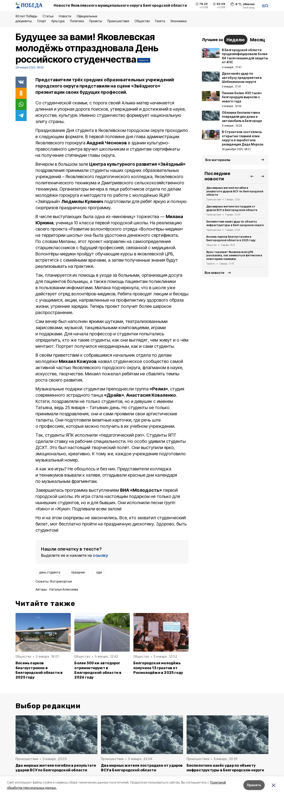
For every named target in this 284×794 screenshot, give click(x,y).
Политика (77, 21)
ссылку (100, 555)
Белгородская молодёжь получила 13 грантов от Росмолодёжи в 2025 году (158, 668)
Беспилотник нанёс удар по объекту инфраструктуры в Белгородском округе (235, 223)
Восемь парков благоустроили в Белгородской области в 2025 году (39, 670)
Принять (254, 785)
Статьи (48, 16)
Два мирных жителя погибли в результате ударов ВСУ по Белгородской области (234, 191)
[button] (251, 176)
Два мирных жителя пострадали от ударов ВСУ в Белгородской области (231, 208)
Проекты (95, 21)
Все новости (214, 273)
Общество (142, 21)
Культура (57, 21)
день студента (49, 572)
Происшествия (118, 21)
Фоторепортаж (61, 581)
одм (99, 572)
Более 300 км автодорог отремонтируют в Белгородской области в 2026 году (97, 670)
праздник (78, 572)
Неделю (236, 39)
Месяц (257, 39)
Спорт (41, 21)
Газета (160, 21)
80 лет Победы (26, 16)
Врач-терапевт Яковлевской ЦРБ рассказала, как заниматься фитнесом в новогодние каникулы (234, 255)
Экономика (178, 21)
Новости (65, 16)
